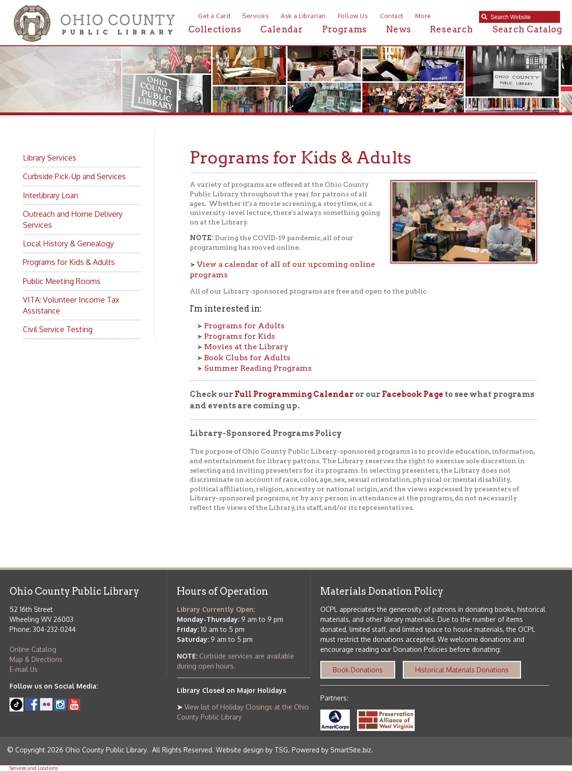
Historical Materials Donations (462, 670)
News (398, 29)
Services (255, 16)
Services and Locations (34, 768)
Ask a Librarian (303, 16)
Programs (344, 29)
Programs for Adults (244, 325)
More (423, 16)
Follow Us (353, 16)
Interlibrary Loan (50, 195)
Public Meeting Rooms (62, 281)
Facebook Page (412, 394)
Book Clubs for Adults (247, 357)
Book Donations (358, 670)
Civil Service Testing (57, 329)
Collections (215, 29)
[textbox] (523, 17)
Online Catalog (33, 649)
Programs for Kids (239, 336)
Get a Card (214, 16)
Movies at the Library (246, 346)
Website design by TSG (252, 750)
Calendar (281, 29)
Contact (391, 16)
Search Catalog (527, 29)
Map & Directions (36, 659)
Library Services (49, 157)
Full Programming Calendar (294, 394)
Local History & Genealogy (68, 243)
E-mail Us (24, 669)
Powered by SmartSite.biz (331, 750)
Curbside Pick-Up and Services (74, 176)
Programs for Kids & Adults (69, 262)
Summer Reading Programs (258, 368)
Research (451, 29)
